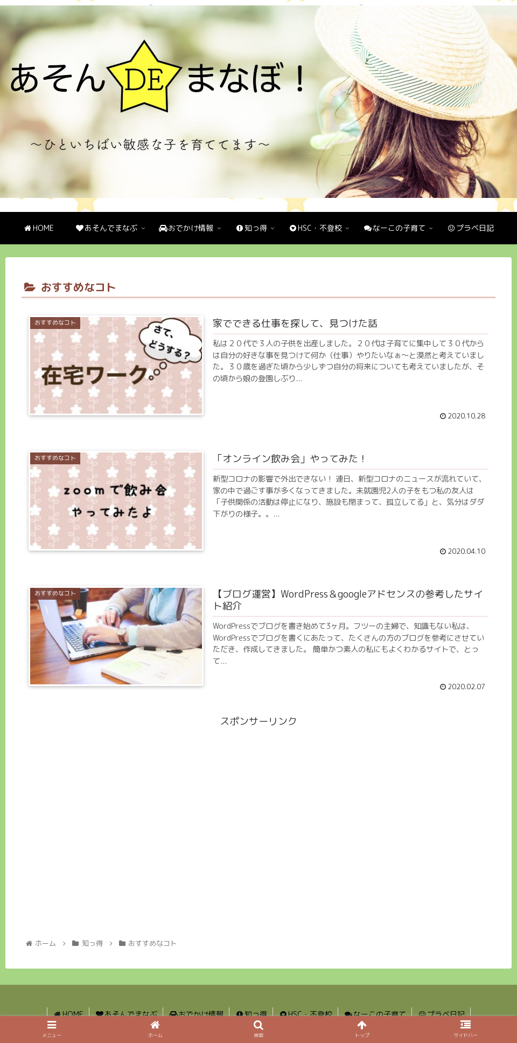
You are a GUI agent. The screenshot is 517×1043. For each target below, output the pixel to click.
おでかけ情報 (196, 1014)
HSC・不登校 (305, 1014)
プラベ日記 (441, 1014)
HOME (68, 1014)
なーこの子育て (375, 1014)
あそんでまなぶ (126, 1014)
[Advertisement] (258, 806)
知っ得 (251, 1014)
